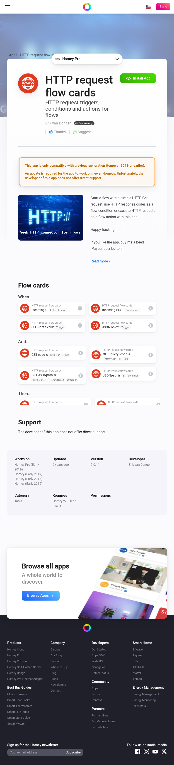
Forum (96, 694)
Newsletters (58, 684)
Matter (137, 673)
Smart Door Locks (18, 700)
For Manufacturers (104, 721)
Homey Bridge (16, 673)
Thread (137, 679)
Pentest (97, 700)
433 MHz (138, 667)
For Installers (100, 715)
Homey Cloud (15, 649)
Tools (18, 501)
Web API (97, 661)
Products (14, 643)
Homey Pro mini (17, 661)
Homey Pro (14, 655)
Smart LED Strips (18, 712)
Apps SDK (98, 655)
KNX (135, 661)
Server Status (100, 673)
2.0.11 (95, 464)
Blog (53, 673)
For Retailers (100, 727)
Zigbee (137, 655)
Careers (55, 649)
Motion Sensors (17, 694)
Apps (13, 55)
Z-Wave (138, 649)
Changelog (98, 667)
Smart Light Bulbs (18, 717)
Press (54, 679)
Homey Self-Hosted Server (24, 667)
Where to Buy (59, 667)
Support (55, 661)
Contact (55, 690)
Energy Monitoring (144, 700)
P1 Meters (139, 706)
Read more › (100, 261)
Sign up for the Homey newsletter (32, 745)
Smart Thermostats (19, 706)
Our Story (56, 655)
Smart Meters (16, 723)
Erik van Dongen (140, 464)
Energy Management (146, 694)
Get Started (99, 649)
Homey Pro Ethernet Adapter (25, 679)
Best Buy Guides (19, 687)
